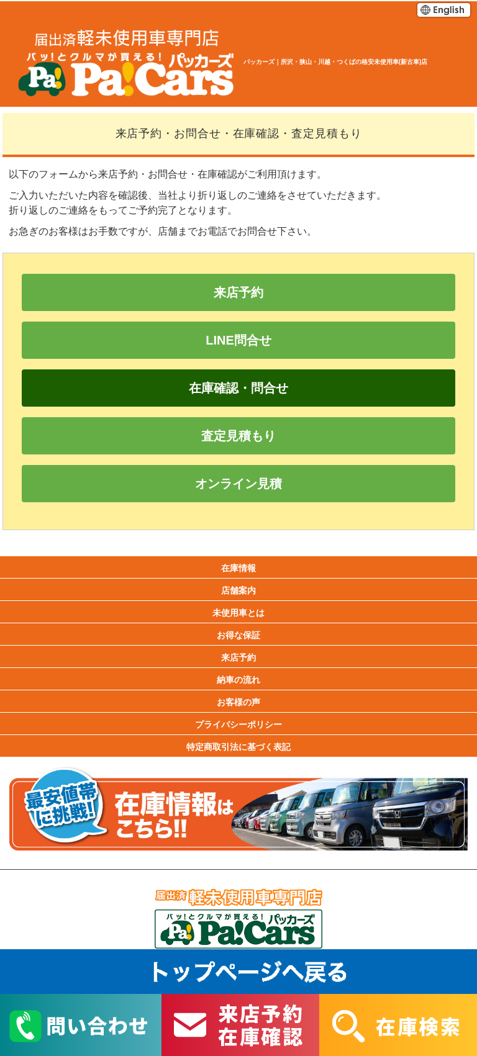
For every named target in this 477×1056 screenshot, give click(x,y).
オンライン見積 (238, 483)
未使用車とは (238, 613)
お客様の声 (238, 702)
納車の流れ (238, 680)
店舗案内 (238, 590)
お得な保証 (238, 635)
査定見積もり (238, 436)
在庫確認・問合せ (238, 388)
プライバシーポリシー (238, 724)
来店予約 (238, 292)
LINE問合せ (238, 340)
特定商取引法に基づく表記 (238, 747)
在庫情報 (238, 568)
